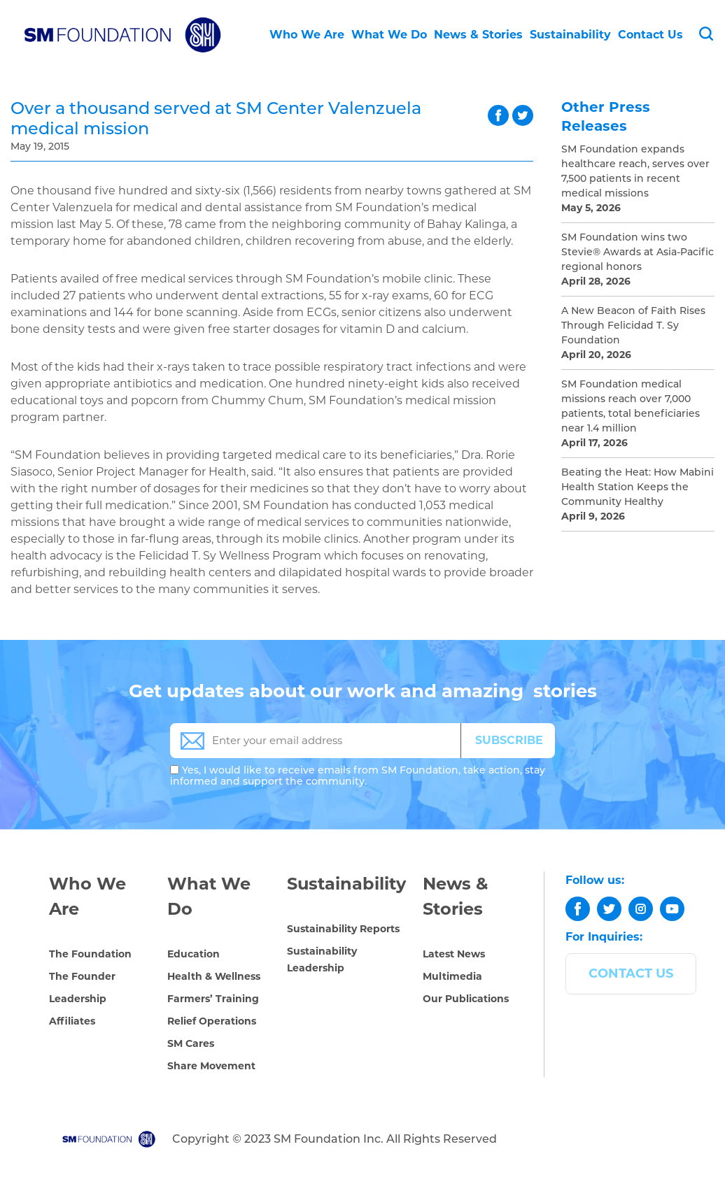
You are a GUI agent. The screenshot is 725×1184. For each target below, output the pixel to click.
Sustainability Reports (343, 928)
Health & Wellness (213, 976)
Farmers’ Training (213, 998)
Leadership (77, 998)
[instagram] (640, 909)
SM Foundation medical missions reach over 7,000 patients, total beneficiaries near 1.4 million (630, 406)
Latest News (454, 954)
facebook (498, 115)
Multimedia (452, 976)
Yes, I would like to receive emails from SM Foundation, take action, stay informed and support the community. (357, 775)
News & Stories (478, 34)
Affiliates (72, 1021)
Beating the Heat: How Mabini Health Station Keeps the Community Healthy (637, 487)
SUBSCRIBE (509, 740)
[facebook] (577, 909)
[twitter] (609, 909)
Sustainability (570, 34)
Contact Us (650, 34)
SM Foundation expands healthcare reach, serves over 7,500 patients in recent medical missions (635, 171)
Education (193, 954)
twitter (522, 115)
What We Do (389, 34)
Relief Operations (211, 1021)
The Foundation (90, 954)
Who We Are (306, 34)
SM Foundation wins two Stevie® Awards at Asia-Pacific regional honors (637, 252)
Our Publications (466, 998)
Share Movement (211, 1066)
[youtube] (672, 909)
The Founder (82, 976)
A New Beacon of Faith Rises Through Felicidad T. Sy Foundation (633, 325)
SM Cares (190, 1043)
